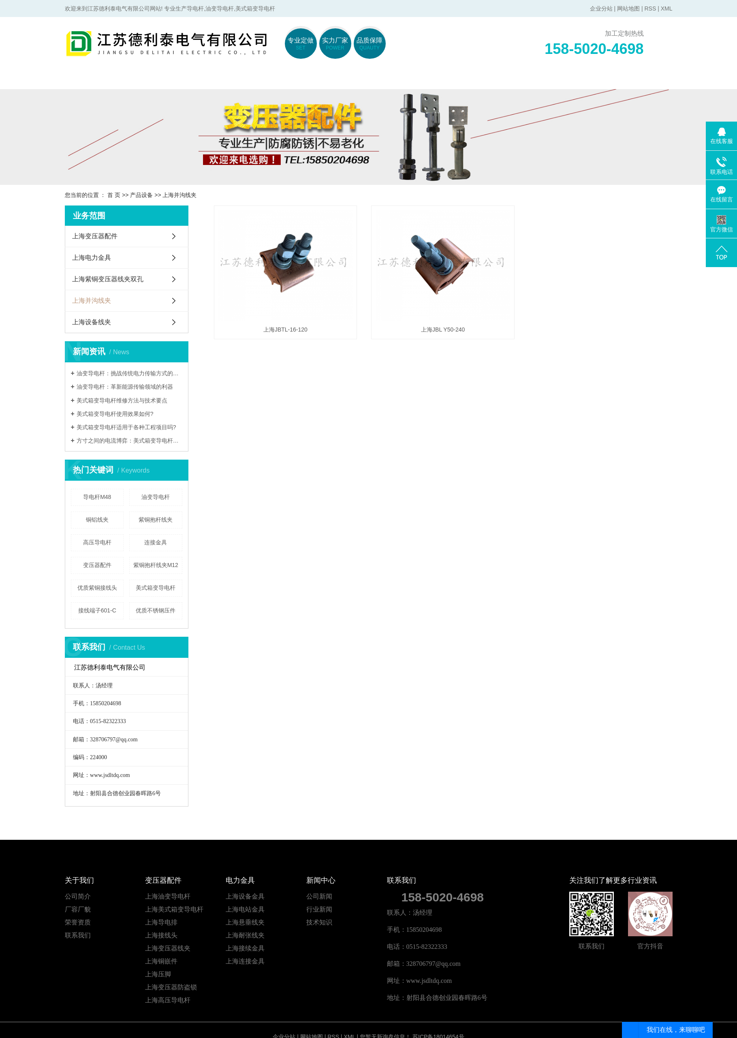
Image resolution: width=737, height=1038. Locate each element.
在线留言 (557, 79)
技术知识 (319, 922)
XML (667, 8)
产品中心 (406, 79)
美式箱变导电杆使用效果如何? (115, 414)
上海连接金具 (245, 961)
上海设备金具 (245, 896)
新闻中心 (482, 79)
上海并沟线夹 (179, 195)
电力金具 (330, 79)
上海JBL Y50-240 (443, 329)
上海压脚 (158, 974)
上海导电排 (161, 922)
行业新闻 (319, 909)
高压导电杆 (97, 542)
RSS (650, 8)
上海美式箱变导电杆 (174, 909)
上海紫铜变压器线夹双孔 (107, 279)
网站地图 (628, 8)
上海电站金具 (245, 909)
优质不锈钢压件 (155, 610)
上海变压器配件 (94, 236)
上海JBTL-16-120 (285, 329)
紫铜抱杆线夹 (156, 519)
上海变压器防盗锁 (171, 987)
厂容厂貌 (78, 909)
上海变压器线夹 (167, 948)
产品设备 (141, 195)
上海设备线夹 (91, 322)
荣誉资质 (78, 922)
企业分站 (601, 8)
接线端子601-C (97, 610)
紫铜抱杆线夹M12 (155, 565)
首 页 (113, 195)
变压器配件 (254, 79)
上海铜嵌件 (161, 961)
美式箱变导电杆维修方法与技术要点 (122, 400)
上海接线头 (161, 935)
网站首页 (102, 79)
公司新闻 (319, 896)
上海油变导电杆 (167, 896)
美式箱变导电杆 (155, 587)
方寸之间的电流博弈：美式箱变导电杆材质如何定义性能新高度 (129, 440)
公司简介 (78, 896)
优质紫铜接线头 (97, 587)
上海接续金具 (245, 948)
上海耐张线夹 (245, 935)
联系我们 (633, 79)
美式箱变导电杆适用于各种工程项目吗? (126, 427)
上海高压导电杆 (167, 1000)
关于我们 (178, 79)
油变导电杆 (155, 497)
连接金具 (155, 542)
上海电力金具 (91, 257)
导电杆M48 (97, 497)
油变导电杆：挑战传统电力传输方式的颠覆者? (129, 373)
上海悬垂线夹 (245, 922)
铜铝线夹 (97, 519)
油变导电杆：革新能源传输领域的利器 (125, 386)
